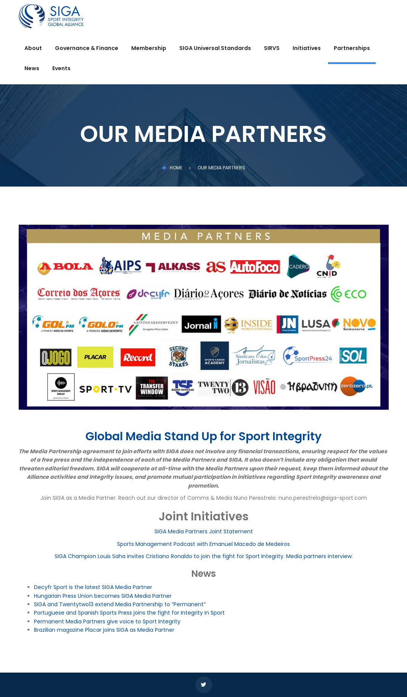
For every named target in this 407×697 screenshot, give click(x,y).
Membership (148, 48)
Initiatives (307, 48)
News (31, 69)
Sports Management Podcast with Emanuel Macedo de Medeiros (203, 544)
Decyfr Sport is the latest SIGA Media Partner (93, 587)
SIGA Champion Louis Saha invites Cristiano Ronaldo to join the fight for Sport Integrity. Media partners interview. (204, 556)
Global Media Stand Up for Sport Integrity (203, 436)
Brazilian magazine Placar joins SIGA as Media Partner (104, 630)
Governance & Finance (86, 48)
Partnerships (352, 48)
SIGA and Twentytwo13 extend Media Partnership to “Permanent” (120, 604)
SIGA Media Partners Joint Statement (203, 531)
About (33, 48)
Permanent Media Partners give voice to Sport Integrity (107, 621)
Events (61, 69)
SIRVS (272, 48)
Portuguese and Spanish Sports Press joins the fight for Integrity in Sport (129, 613)
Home (172, 167)
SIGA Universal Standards (215, 48)
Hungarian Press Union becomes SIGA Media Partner (103, 596)
